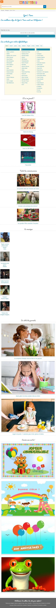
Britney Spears (25, 79)
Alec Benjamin (10, 61)
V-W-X (37, 46)
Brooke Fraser (25, 81)
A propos (12, 605)
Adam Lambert (10, 52)
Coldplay (39, 86)
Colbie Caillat (40, 84)
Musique (7, 10)
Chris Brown (40, 70)
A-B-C (7, 46)
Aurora (8, 75)
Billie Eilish (24, 68)
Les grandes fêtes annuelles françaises (28, 222)
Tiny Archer (28, 164)
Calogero (39, 53)
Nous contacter (23, 605)
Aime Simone (10, 57)
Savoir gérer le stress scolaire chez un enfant (28, 395)
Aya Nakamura (10, 82)
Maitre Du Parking (28, 131)
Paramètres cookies (42, 605)
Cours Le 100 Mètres (28, 147)
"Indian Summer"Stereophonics (5, 281)
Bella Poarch (25, 62)
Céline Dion (40, 64)
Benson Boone (25, 66)
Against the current (11, 55)
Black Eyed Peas (26, 72)
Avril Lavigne (10, 81)
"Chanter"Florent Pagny (5, 297)
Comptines (39, 88)
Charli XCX (39, 68)
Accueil (2, 10)
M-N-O (24, 46)
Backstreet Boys (26, 52)
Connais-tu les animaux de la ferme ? (28, 205)
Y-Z (41, 46)
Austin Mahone (10, 77)
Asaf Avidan (9, 73)
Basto (23, 57)
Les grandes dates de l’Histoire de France (28, 187)
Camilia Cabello (41, 57)
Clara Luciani (40, 77)
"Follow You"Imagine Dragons (5, 313)
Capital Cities (40, 59)
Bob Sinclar (24, 75)
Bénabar (24, 64)
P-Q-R (28, 46)
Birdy (23, 70)
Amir (8, 68)
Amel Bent (9, 66)
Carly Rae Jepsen (41, 62)
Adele (8, 53)
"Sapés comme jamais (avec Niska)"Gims (5, 246)
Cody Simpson (40, 82)
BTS (23, 84)
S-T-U (33, 46)
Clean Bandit (40, 79)
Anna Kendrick (10, 70)
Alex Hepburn (10, 64)
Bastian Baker (25, 55)
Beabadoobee (25, 61)
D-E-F (11, 46)
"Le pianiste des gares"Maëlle (5, 264)
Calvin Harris (40, 55)
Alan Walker (10, 59)
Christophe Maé (41, 73)
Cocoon (39, 81)
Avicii (8, 79)
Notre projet (17, 605)
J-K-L (19, 46)
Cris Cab (39, 92)
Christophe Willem (41, 75)
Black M (24, 73)
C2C (38, 52)
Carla (38, 61)
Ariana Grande (10, 72)
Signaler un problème (32, 605)
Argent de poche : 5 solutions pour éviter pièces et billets (28, 433)
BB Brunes (24, 59)
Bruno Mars (25, 82)
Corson (38, 90)
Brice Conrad (25, 77)
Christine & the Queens (42, 72)
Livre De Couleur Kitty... (28, 114)
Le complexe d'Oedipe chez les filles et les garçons (28, 357)
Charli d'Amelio (40, 66)
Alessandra (9, 62)
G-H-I (15, 46)
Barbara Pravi (25, 53)
